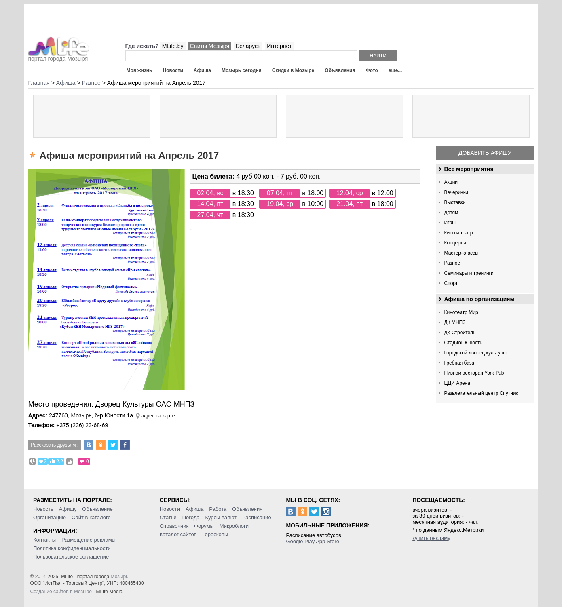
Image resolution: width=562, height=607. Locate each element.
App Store (327, 541)
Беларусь (248, 46)
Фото (372, 70)
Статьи (168, 517)
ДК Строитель (460, 332)
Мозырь (120, 577)
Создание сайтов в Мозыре (61, 591)
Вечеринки (456, 192)
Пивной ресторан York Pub (474, 373)
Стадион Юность (463, 343)
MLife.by (173, 46)
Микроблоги (234, 526)
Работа (217, 509)
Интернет (279, 46)
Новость (43, 509)
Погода (191, 517)
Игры (450, 223)
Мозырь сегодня (242, 70)
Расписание (256, 517)
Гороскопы (215, 534)
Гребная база (459, 363)
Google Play (300, 541)
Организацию (49, 517)
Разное (452, 263)
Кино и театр (458, 233)
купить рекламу (431, 538)
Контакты (44, 540)
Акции (451, 182)
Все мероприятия (469, 169)
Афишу (68, 509)
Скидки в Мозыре (293, 70)
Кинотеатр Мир (461, 312)
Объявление (97, 509)
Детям (451, 212)
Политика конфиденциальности (72, 548)
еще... (395, 70)
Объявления (340, 70)
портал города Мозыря (58, 56)
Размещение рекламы (88, 540)
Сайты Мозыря (209, 46)
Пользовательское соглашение (71, 557)
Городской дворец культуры (475, 353)
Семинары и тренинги (469, 273)
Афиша (202, 70)
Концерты (455, 243)
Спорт (451, 283)
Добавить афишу (484, 153)
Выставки (455, 202)
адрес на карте (158, 416)
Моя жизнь (139, 70)
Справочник (174, 526)
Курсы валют (221, 517)
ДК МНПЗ (455, 322)
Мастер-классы (461, 253)
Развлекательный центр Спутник (481, 393)
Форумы (204, 526)
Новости (173, 70)
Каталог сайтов (178, 534)
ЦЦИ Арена (457, 383)
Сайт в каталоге (91, 517)
